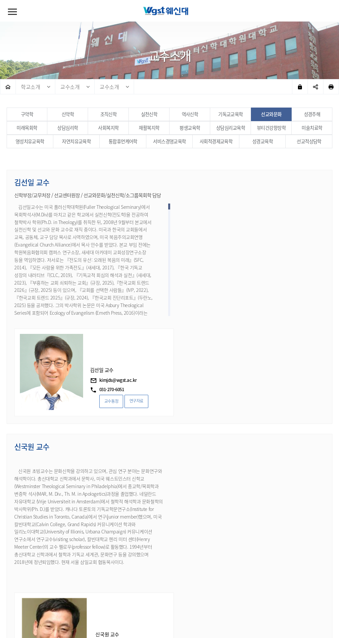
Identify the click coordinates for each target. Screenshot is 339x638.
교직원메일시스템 (242, 604)
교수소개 (69, 87)
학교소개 (30, 87)
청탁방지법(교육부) (199, 604)
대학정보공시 (130, 604)
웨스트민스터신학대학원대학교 (169, 13)
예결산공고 (162, 604)
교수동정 (218, 301)
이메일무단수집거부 (89, 604)
